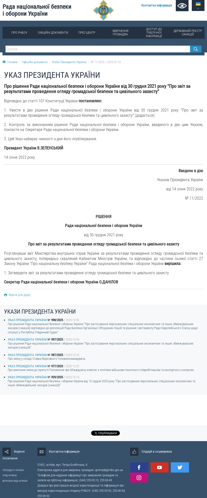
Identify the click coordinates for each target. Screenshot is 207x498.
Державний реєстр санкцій (188, 32)
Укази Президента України (69, 62)
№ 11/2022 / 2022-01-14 (106, 62)
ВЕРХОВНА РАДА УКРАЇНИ (14, 481)
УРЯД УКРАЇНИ (9, 475)
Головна (9, 62)
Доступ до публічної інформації (154, 32)
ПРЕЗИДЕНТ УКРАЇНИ (13, 470)
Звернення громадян (120, 32)
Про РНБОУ (19, 32)
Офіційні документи (53, 32)
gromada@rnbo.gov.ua (109, 470)
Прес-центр (86, 32)
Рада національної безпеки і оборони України (36, 10)
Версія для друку (17, 295)
